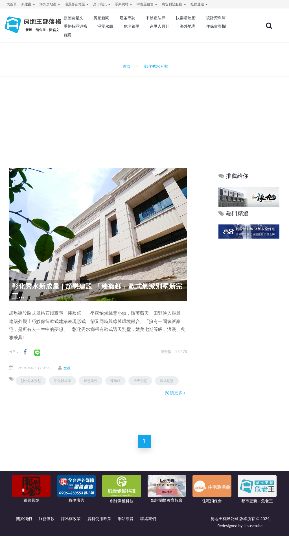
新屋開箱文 (73, 17)
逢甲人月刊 (159, 26)
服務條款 (46, 519)
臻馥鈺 (115, 381)
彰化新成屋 (62, 381)
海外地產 (188, 26)
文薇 (69, 368)
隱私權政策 (71, 519)
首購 (67, 34)
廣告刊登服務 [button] (174, 4)
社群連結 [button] (199, 4)
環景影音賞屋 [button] (77, 4)
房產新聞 (101, 17)
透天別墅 (140, 381)
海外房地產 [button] (50, 4)
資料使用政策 (99, 519)
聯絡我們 (148, 519)
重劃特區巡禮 (75, 26)
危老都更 (131, 26)
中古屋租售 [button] (147, 4)
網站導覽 (125, 519)
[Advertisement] (146, 114)
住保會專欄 (216, 26)
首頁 (126, 66)
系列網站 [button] (123, 4)
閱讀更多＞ (176, 392)
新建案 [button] (28, 4)
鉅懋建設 (90, 381)
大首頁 (11, 4)
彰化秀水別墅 (31, 381)
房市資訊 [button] (101, 4)
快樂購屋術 (186, 17)
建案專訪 (127, 17)
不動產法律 (155, 17)
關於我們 (24, 519)
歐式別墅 (167, 381)
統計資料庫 (216, 17)
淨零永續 (105, 26)
